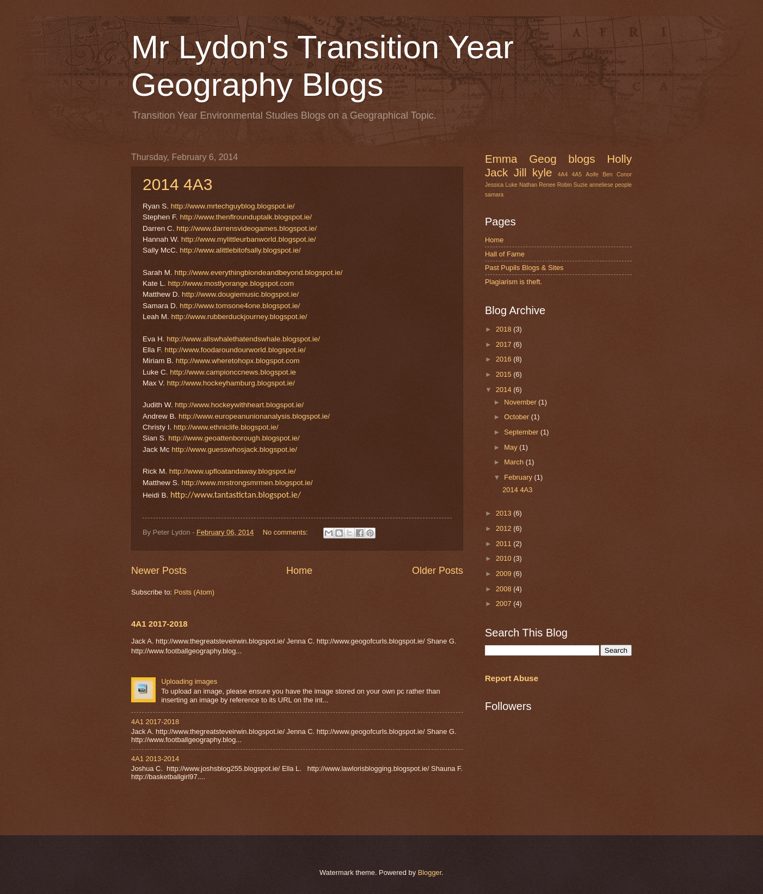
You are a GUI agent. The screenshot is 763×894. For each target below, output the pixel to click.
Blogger (430, 872)
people (623, 185)
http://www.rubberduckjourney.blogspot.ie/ (239, 317)
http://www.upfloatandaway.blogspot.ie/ (232, 471)
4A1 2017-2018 (159, 623)
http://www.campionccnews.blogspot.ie (233, 372)
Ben (607, 174)
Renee (547, 185)
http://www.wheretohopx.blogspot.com (238, 361)
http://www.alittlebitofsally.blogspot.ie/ (240, 250)
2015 (504, 374)
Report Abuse (511, 678)
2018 (504, 329)
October (517, 417)
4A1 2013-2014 (155, 759)
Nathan (528, 185)
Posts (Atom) (194, 592)
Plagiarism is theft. (513, 282)
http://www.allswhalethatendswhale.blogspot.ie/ (243, 339)
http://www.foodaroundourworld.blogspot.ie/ (235, 350)
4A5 (577, 174)
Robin (564, 185)
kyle (542, 172)
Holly (619, 158)
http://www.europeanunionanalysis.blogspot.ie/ (254, 416)
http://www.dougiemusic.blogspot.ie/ (240, 294)
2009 (504, 574)
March (514, 462)
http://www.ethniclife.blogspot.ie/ (226, 427)
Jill (520, 172)
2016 (504, 359)
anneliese (601, 185)
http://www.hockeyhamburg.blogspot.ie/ (231, 383)
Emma (501, 158)
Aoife (592, 174)
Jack (496, 172)
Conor (624, 174)
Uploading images (189, 681)
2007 (504, 603)
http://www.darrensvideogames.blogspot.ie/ (246, 228)
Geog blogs (562, 158)
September (522, 432)
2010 (504, 558)
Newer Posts (159, 570)
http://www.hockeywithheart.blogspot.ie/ (239, 405)
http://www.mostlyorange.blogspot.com (231, 283)
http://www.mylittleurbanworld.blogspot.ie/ (248, 239)
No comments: (286, 532)
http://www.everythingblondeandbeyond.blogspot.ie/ (259, 272)
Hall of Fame (505, 254)
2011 (504, 544)
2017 (504, 344)
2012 (504, 528)
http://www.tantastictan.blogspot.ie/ (235, 494)
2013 (504, 513)
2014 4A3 (177, 184)
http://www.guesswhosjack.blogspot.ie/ (234, 449)
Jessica (494, 185)
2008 (504, 589)
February (519, 477)
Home (299, 570)
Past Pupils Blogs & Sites (524, 268)
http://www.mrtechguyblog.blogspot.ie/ (233, 206)
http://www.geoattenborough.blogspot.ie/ (233, 438)
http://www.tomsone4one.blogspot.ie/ (240, 306)
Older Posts (437, 570)
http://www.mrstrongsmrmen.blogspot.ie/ (246, 483)
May (511, 447)
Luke (511, 185)
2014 (504, 389)
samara (494, 195)
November (521, 402)
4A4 (563, 174)
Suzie (581, 185)
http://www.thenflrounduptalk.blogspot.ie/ (246, 217)
